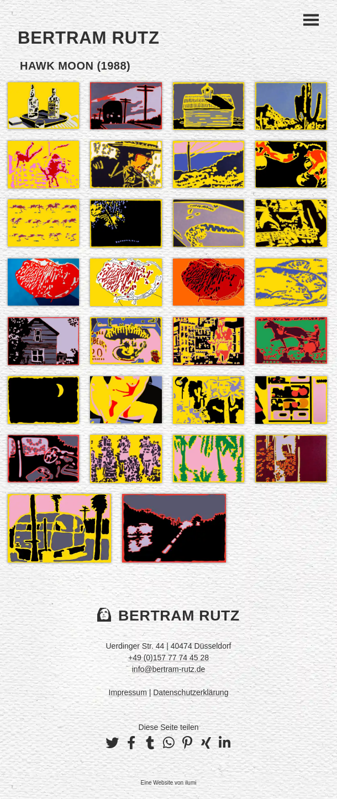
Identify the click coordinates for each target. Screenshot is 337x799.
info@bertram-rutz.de (168, 669)
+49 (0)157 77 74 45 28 (168, 657)
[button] (112, 743)
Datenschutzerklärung (190, 692)
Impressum (128, 692)
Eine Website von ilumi (169, 783)
